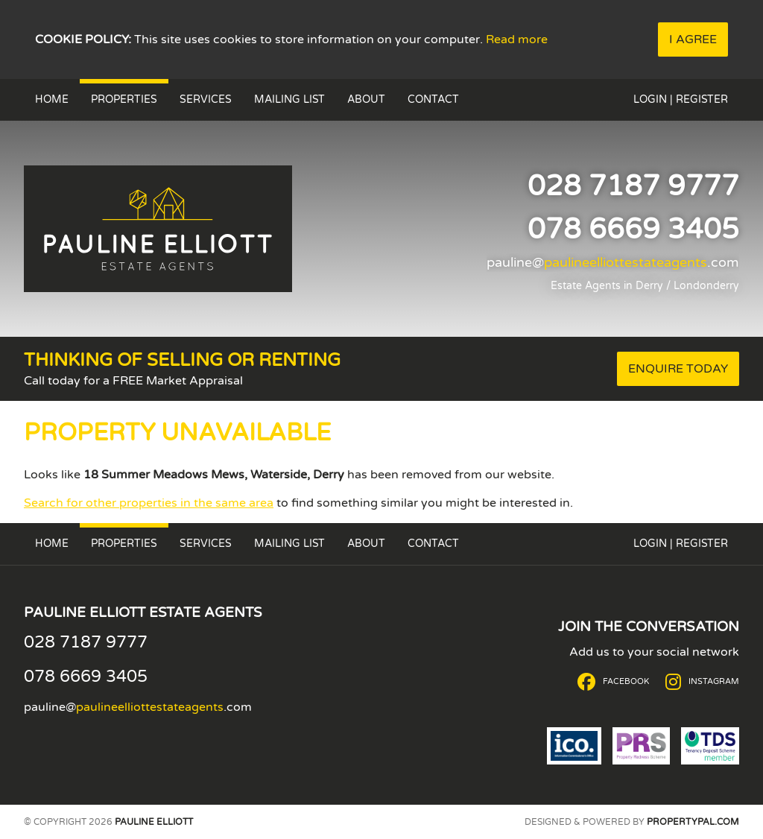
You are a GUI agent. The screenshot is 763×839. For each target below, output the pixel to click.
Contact (433, 99)
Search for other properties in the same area (148, 503)
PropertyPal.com (693, 822)
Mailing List (289, 99)
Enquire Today (678, 368)
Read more (517, 39)
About (366, 99)
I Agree (693, 39)
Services (206, 99)
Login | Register (680, 99)
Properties (124, 99)
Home (52, 99)
